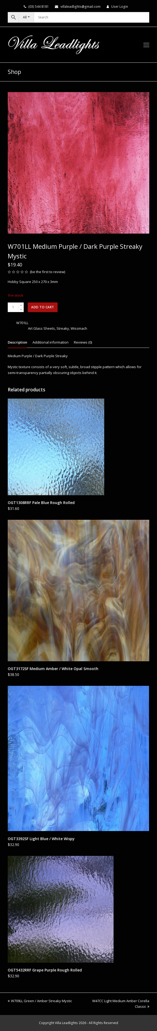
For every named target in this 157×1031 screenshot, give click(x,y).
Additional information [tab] (51, 342)
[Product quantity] (13, 307)
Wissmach (79, 328)
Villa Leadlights (66, 1023)
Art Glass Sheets (41, 328)
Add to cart (42, 307)
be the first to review (47, 271)
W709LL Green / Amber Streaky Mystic (40, 1000)
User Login (119, 6)
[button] (146, 45)
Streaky (63, 328)
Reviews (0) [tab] (83, 342)
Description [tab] (17, 342)
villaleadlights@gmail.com (80, 6)
